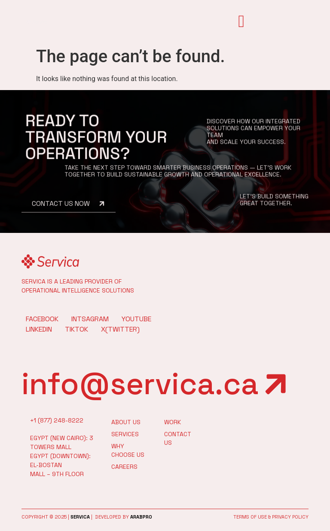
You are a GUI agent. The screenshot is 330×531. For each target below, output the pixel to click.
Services (125, 434)
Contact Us (174, 438)
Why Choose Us (127, 450)
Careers (124, 467)
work (172, 422)
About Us (126, 422)
